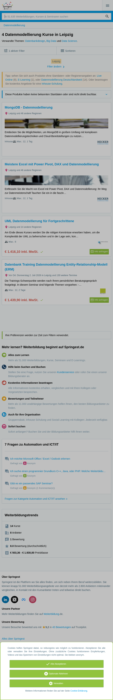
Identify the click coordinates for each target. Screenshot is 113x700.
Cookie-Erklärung (78, 691)
